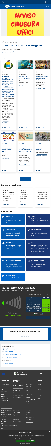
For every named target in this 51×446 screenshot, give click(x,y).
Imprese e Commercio (18, 392)
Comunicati (40, 387)
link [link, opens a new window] (38, 438)
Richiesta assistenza (17, 421)
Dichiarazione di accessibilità (29, 423)
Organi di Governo (5, 384)
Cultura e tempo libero (18, 388)
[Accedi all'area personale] (45, 2)
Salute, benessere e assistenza (30, 400)
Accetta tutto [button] (20, 440)
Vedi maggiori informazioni (38, 318)
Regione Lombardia (6, 2)
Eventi (39, 398)
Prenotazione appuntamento (16, 411)
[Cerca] (48, 6)
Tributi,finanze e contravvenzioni (29, 394)
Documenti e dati (4, 400)
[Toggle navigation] (2, 6)
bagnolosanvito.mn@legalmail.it (8, 430)
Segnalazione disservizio (16, 416)
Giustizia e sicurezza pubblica (30, 389)
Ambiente (28, 397)
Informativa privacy (30, 417)
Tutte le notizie (25, 179)
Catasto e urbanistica (18, 395)
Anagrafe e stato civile (18, 385)
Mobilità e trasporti (17, 397)
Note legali (28, 419)
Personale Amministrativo (4, 397)
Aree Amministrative (5, 387)
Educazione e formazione (29, 385)
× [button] (49, 431)
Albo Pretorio (29, 415)
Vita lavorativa (16, 390)
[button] (25, 443)
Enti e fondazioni (4, 391)
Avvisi (6, 42)
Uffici (2, 389)
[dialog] (25, 438)
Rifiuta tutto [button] (31, 440)
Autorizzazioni (29, 403)
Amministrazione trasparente (29, 411)
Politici (2, 394)
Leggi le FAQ (16, 419)
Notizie (22, 72)
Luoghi (39, 396)
